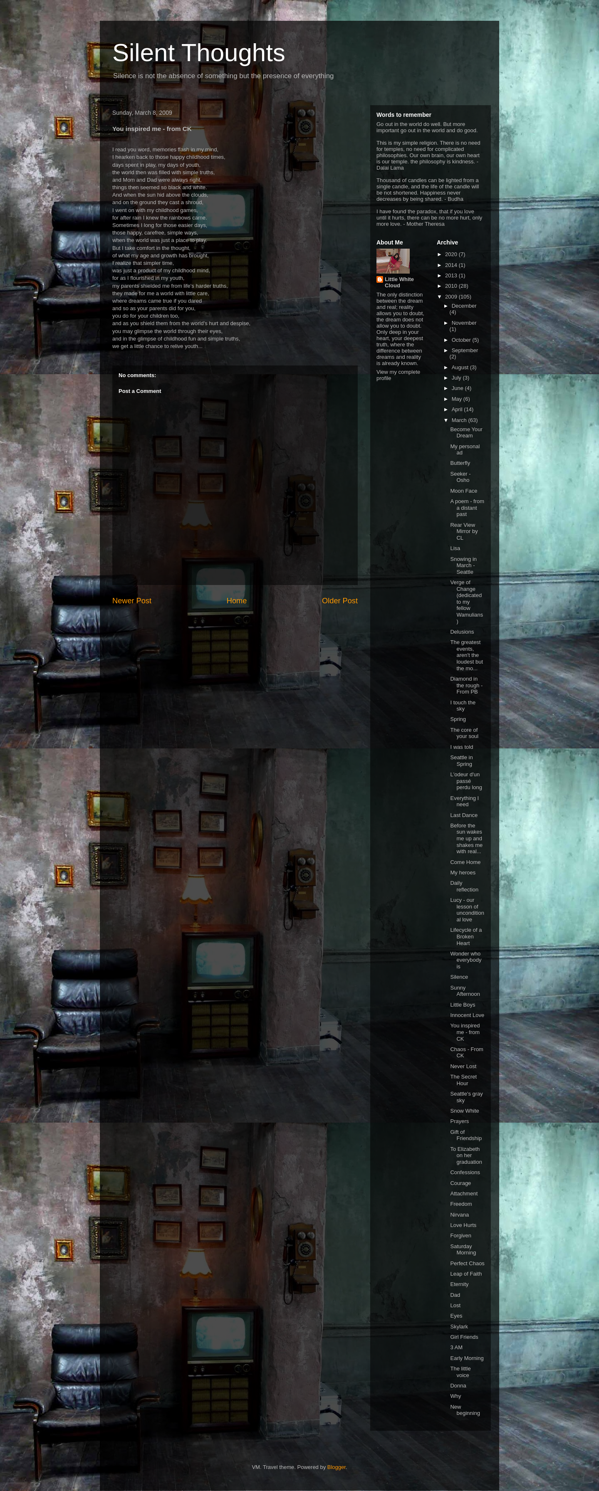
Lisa (455, 548)
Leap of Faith (466, 1274)
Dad (455, 1295)
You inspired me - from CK (465, 1032)
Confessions (465, 1172)
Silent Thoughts (198, 53)
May (457, 399)
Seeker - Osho (460, 477)
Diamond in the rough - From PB (466, 685)
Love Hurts (463, 1225)
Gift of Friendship (466, 1135)
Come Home (465, 862)
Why (455, 1396)
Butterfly (460, 463)
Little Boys (462, 1005)
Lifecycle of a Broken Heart (466, 936)
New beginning (465, 1410)
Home (237, 601)
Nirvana (459, 1215)
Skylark (459, 1326)
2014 (452, 265)
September (465, 350)
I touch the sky (462, 705)
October (462, 340)
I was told (461, 747)
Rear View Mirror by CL (464, 531)
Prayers (459, 1121)
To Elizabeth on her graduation (466, 1155)
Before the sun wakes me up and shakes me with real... (466, 838)
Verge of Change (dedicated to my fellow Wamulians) (466, 602)
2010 (452, 286)
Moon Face (463, 491)
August (461, 367)
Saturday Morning (463, 1249)
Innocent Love (467, 1015)
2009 (452, 297)
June (458, 388)
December (464, 306)
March (460, 420)
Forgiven (460, 1235)
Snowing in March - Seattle (463, 565)
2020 (452, 254)
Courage (460, 1183)
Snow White (464, 1111)
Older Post (340, 601)
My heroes (462, 872)
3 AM (456, 1347)
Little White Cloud (399, 282)
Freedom (461, 1204)
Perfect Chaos (467, 1263)
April (458, 409)
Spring (458, 719)
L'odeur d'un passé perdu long (466, 780)
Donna (458, 1385)
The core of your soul (464, 733)
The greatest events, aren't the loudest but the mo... (466, 655)
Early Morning (466, 1358)
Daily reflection (464, 886)
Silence (459, 977)
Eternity (459, 1284)
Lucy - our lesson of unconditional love (467, 910)
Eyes (456, 1316)
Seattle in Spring (461, 760)
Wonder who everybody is (465, 960)
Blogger (336, 1467)
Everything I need (464, 801)
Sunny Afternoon (465, 991)
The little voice (460, 1371)
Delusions (462, 632)
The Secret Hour (463, 1080)
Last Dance (464, 815)
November (464, 323)
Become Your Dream (466, 432)
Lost (455, 1305)
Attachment (464, 1193)
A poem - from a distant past (467, 507)
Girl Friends (464, 1337)
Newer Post (131, 601)
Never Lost (463, 1066)
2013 (452, 275)
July (457, 378)
